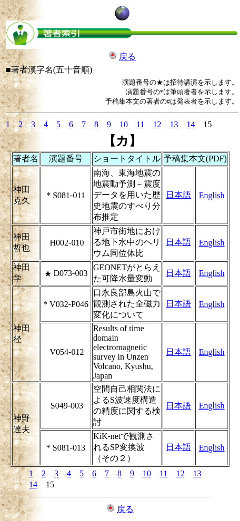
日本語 (178, 194)
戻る (127, 56)
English (212, 195)
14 (190, 124)
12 (157, 124)
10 (123, 124)
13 (173, 124)
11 (140, 124)
